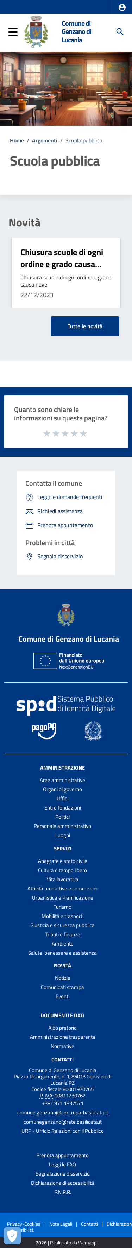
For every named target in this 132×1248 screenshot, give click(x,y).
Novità (24, 222)
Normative (62, 1046)
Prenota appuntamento (62, 1155)
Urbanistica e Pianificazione (62, 898)
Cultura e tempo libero (62, 870)
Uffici (62, 798)
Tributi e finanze (62, 934)
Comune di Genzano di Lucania (76, 31)
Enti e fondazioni (62, 807)
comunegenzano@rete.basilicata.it (63, 1122)
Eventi (62, 996)
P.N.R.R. (62, 1192)
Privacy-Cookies (23, 1224)
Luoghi (62, 835)
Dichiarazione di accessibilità (62, 1183)
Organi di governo (62, 789)
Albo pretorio (62, 1028)
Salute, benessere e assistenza (62, 953)
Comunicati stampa (62, 987)
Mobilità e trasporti (62, 916)
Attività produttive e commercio (62, 888)
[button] (122, 7)
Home (17, 140)
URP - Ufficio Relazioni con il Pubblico (62, 1131)
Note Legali (60, 1224)
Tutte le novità (85, 326)
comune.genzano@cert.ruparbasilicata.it (62, 1112)
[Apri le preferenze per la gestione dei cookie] (12, 1235)
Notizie (62, 978)
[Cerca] (120, 32)
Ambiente (63, 944)
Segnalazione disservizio (63, 1174)
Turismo (62, 907)
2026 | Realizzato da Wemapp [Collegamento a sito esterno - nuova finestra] (66, 1243)
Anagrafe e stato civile (62, 861)
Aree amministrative (62, 780)
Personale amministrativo (62, 826)
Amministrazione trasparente (62, 1037)
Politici (62, 817)
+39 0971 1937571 (62, 1103)
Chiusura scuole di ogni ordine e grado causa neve (61, 264)
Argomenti (44, 140)
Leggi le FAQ (62, 1164)
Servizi (62, 848)
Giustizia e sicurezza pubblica (62, 925)
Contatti (62, 1059)
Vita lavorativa (62, 879)
